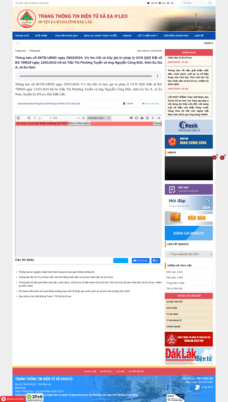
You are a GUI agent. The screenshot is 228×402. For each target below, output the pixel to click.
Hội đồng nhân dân (176, 35)
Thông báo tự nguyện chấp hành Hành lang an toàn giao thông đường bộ (56, 272)
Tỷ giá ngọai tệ (174, 320)
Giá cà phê (172, 308)
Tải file (128, 103)
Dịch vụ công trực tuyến (100, 35)
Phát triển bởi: (197, 378)
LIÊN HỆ (120, 371)
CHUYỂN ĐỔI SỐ (136, 371)
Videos (127, 35)
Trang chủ (20, 50)
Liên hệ (199, 35)
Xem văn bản (150, 103)
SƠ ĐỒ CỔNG (106, 371)
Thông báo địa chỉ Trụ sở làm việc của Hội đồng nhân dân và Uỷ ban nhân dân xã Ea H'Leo (66, 277)
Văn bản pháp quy (66, 35)
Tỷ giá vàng (172, 314)
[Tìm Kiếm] (196, 3)
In (155, 260)
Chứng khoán (173, 327)
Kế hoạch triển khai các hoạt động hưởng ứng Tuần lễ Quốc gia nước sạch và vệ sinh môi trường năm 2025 (74, 291)
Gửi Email (140, 260)
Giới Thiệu (41, 35)
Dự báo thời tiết (175, 302)
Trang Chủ (22, 35)
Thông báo (34, 50)
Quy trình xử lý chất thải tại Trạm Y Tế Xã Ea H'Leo (45, 296)
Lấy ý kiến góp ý (148, 35)
